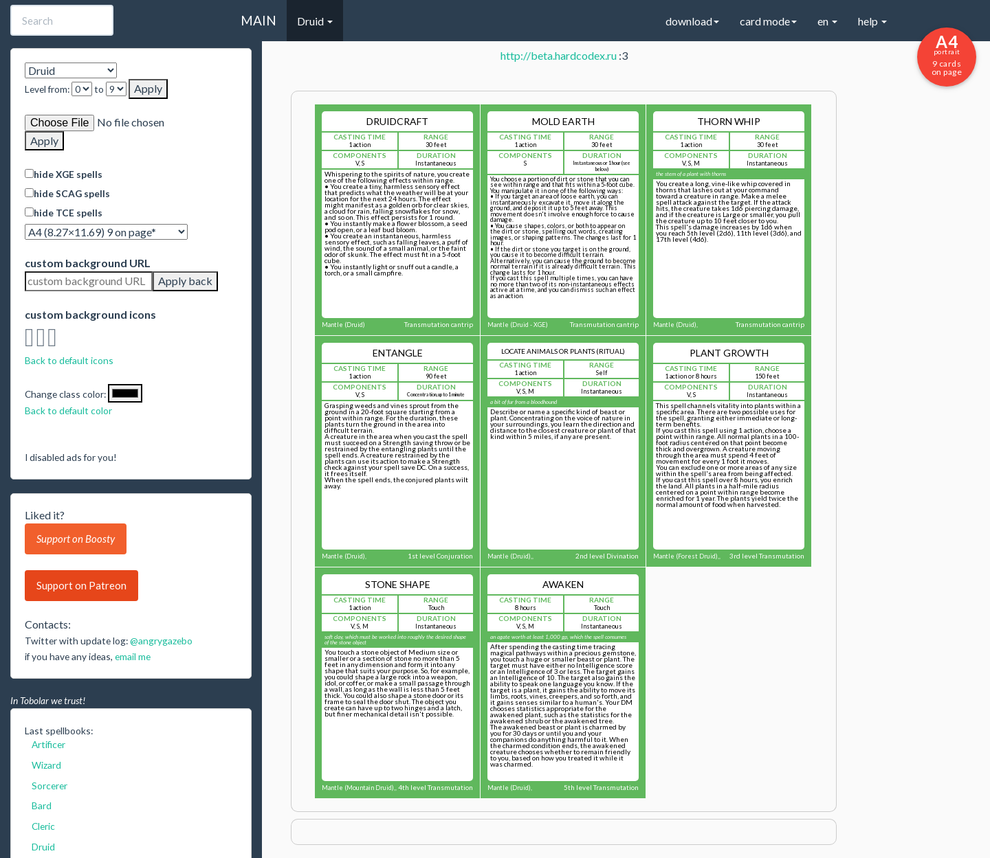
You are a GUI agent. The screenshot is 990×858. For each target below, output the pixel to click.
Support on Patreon (81, 585)
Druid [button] (315, 20)
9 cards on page (946, 54)
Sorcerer (49, 785)
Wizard (46, 765)
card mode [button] (768, 20)
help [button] (872, 20)
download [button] (692, 20)
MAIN (258, 20)
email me (133, 656)
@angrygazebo (161, 640)
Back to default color (68, 410)
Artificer (48, 744)
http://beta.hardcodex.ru (558, 55)
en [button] (827, 20)
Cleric (43, 826)
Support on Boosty (75, 538)
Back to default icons (69, 360)
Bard (42, 805)
